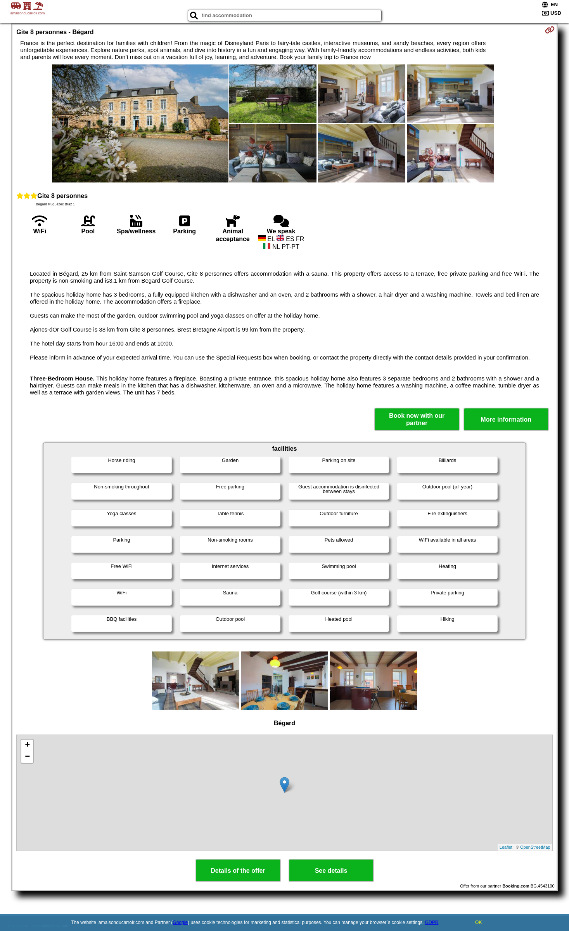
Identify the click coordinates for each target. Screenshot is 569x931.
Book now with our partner (416, 419)
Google (180, 922)
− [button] (27, 757)
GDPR (432, 922)
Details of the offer (238, 870)
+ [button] (27, 745)
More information (506, 419)
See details (331, 870)
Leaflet (506, 847)
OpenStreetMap (535, 847)
